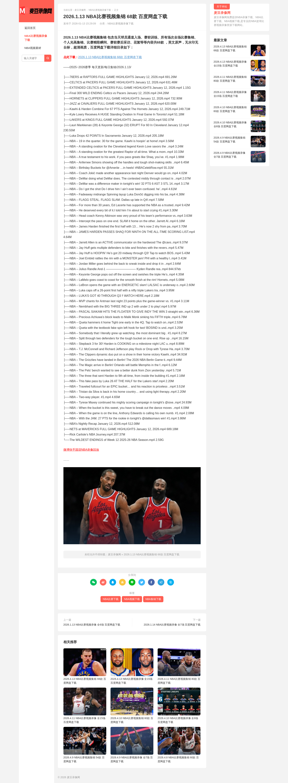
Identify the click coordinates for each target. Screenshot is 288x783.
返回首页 (30, 27)
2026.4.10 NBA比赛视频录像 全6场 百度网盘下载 (179, 706)
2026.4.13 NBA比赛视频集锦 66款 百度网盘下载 (84, 666)
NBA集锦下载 (153, 599)
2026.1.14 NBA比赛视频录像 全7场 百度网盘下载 (172, 624)
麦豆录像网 (36, 11)
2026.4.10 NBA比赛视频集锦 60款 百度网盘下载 (132, 706)
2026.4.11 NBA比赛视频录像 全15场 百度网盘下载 (84, 706)
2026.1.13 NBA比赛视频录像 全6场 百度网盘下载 (91, 624)
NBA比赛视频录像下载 (35, 38)
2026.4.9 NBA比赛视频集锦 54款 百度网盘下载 (84, 745)
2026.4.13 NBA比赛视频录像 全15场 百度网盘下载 (132, 666)
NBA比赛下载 (111, 599)
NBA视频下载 (132, 599)
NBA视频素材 (32, 47)
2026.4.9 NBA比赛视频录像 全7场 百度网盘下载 (132, 745)
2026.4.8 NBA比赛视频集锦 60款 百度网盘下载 (179, 745)
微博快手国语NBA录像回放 (81, 449)
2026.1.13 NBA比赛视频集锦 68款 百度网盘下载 (110, 57)
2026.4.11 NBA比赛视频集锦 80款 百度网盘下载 (179, 666)
